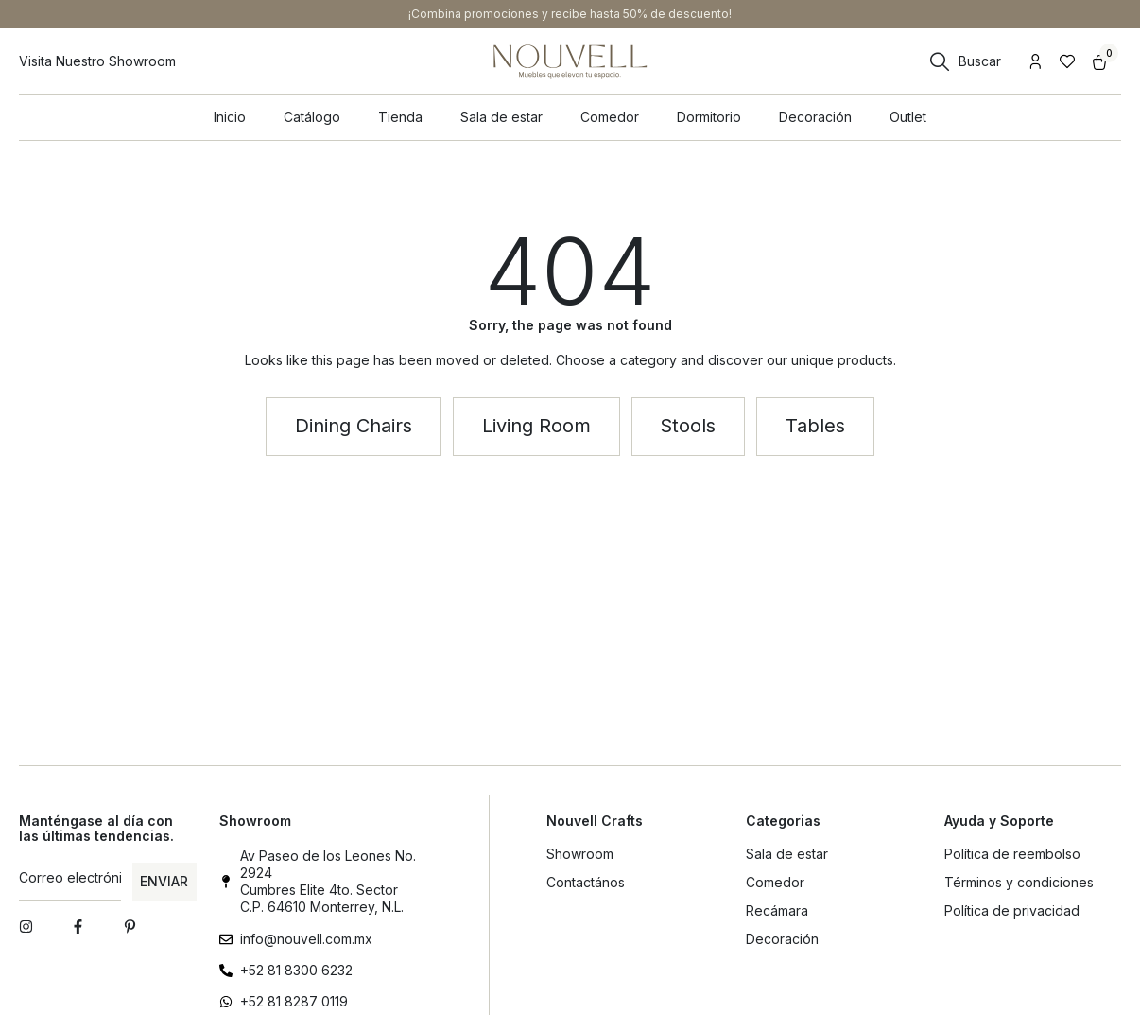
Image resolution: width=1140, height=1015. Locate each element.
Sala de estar (501, 117)
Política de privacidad (1012, 910)
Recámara (777, 910)
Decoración (815, 117)
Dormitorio (709, 117)
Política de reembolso (1012, 854)
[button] (536, 426)
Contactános (585, 882)
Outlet (908, 117)
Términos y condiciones (1019, 882)
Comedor (609, 117)
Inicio (230, 117)
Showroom (579, 854)
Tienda (400, 117)
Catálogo (312, 117)
